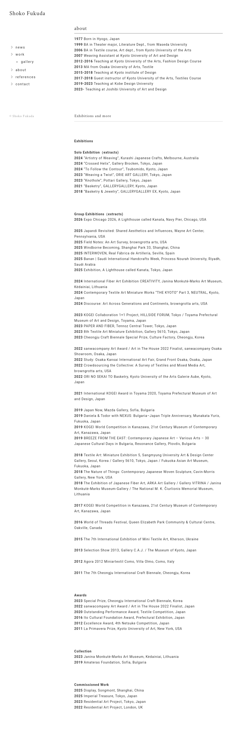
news (20, 47)
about (21, 70)
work (20, 54)
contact (23, 84)
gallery (27, 62)
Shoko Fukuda (27, 13)
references (26, 77)
